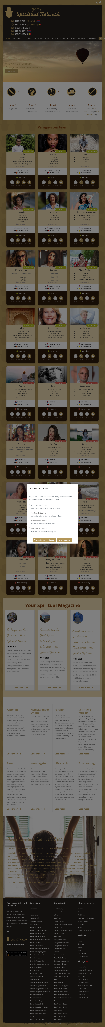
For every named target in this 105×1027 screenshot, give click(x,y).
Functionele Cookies (38, 513)
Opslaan (52, 540)
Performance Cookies (39, 521)
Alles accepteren (65, 540)
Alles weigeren (39, 540)
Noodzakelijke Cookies (39, 505)
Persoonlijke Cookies (39, 528)
